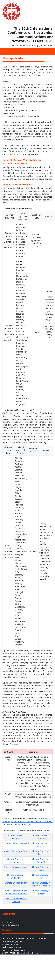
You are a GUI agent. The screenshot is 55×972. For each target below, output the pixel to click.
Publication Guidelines (12, 925)
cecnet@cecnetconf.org (18, 950)
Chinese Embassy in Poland (16, 843)
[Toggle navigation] (5, 51)
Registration (7, 922)
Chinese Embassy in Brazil (16, 851)
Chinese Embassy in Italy (16, 882)
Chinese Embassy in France (16, 867)
